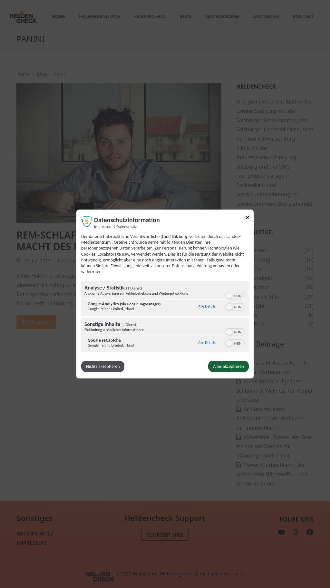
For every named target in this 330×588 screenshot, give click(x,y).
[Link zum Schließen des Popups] (247, 218)
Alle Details (207, 306)
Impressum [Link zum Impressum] (103, 226)
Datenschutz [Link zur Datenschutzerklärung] (126, 226)
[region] (165, 317)
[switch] (235, 295)
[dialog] (165, 294)
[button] (229, 296)
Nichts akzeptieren (103, 366)
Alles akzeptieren (228, 366)
